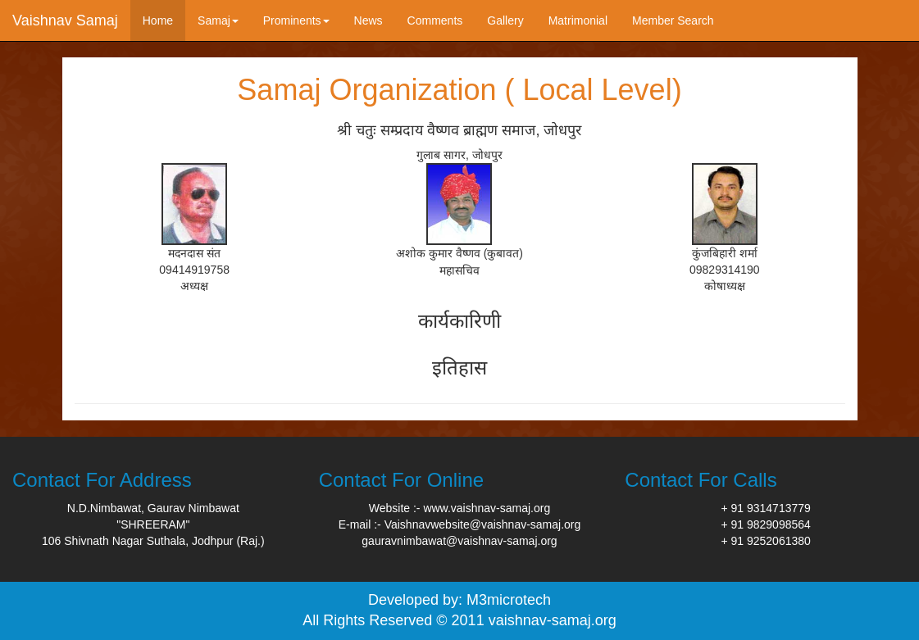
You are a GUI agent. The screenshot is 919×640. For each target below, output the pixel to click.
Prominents (296, 20)
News (368, 20)
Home (158, 20)
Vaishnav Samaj (65, 20)
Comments (435, 20)
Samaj (218, 20)
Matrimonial (577, 20)
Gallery (505, 20)
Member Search (673, 20)
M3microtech (508, 600)
